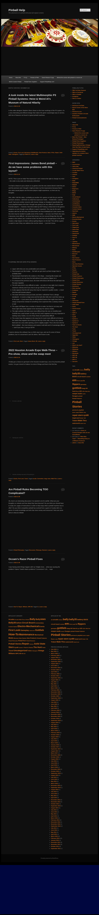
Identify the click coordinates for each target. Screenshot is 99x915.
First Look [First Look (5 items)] (80, 380)
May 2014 (54, 795)
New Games (75, 258)
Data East (75, 211)
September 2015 (56, 773)
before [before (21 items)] (19, 623)
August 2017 (54, 751)
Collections (75, 199)
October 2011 (55, 846)
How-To (16, 606)
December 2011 (55, 842)
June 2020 (54, 704)
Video (74, 337)
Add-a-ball (75, 166)
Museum (74, 253)
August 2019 (54, 722)
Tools (74, 329)
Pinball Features (77, 276)
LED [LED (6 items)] (80, 391)
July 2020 (54, 702)
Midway (74, 247)
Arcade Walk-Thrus (78, 170)
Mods (74, 249)
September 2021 (56, 678)
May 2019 (54, 726)
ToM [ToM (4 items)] (85, 418)
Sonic (74, 306)
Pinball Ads (75, 274)
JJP (73, 239)
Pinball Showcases (78, 143)
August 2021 (54, 680)
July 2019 (54, 724)
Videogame (15, 154)
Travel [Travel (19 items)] (11, 651)
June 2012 (54, 830)
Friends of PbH (34, 77)
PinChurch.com (77, 111)
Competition (76, 203)
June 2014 (54, 793)
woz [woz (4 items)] (85, 423)
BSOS (74, 193)
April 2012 (54, 834)
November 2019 (55, 716)
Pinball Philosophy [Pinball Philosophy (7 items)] (13, 640)
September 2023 (56, 661)
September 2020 (56, 698)
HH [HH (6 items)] (87, 388)
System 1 (75, 318)
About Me (18, 77)
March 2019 (54, 730)
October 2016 (55, 757)
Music (74, 255)
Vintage (74, 341)
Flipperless (75, 227)
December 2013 (55, 799)
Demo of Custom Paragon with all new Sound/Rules (81, 432)
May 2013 (54, 814)
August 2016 (54, 759)
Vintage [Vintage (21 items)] (41, 651)
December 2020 (55, 692)
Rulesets (44, 550)
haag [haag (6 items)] (83, 388)
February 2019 (55, 732)
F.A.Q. (25, 77)
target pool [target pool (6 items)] (76, 418)
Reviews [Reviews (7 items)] (31, 644)
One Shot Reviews (77, 264)
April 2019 (54, 728)
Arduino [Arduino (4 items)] (82, 370)
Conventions (76, 205)
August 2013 (54, 808)
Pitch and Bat (76, 288)
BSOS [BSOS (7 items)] (74, 376)
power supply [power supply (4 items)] (75, 412)
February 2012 (55, 838)
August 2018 (54, 736)
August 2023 (54, 663)
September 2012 (56, 826)
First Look (21, 152)
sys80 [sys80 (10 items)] (86, 415)
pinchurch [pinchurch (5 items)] (75, 410)
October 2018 (55, 734)
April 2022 (54, 671)
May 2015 (54, 781)
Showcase (75, 300)
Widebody (75, 349)
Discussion (32, 550)
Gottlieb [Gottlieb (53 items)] (39, 630)
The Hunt (75, 327)
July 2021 (54, 682)
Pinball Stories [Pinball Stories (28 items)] (15, 644)
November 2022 (55, 667)
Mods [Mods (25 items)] (11, 638)
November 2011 (55, 844)
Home (10, 77)
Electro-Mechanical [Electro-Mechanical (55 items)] (28, 626)
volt (73, 343)
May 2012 (54, 832)
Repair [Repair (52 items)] (25, 643)
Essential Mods (77, 219)
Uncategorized (76, 333)
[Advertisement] (49, 61)
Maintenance (76, 243)
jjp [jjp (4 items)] (78, 391)
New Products (43, 152)
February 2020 (55, 710)
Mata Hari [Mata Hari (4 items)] (87, 391)
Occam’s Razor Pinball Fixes (26, 559)
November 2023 (55, 659)
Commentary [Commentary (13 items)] (39, 623)
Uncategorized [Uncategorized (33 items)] (20, 650)
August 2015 (54, 775)
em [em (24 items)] (74, 380)
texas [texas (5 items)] (81, 418)
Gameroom (75, 233)
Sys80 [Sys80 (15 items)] (16, 647)
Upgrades (75, 335)
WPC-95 (74, 357)
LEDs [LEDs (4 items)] (83, 391)
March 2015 (54, 783)
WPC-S (74, 359)
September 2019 (56, 720)
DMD (73, 215)
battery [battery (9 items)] (83, 374)
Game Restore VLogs (48, 77)
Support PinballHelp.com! (47, 81)
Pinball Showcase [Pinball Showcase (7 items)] (30, 640)
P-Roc (53, 152)
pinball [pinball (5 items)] (80, 396)
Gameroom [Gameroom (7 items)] (32, 630)
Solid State (75, 304)
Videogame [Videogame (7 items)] (35, 650)
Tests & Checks (77, 325)
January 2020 (55, 712)
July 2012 (54, 828)
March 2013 (54, 818)
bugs (73, 195)
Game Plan (75, 229)
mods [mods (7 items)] (80, 393)
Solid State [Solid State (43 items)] (39, 644)
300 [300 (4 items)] (73, 370)
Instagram (75, 96)
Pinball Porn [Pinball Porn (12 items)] (22, 640)
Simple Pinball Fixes (78, 302)
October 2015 (55, 771)
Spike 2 (74, 312)
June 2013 (54, 812)
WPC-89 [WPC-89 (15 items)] (18, 653)
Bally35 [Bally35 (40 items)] (12, 622)
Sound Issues (76, 308)
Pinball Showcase (77, 282)
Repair (57, 152)
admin (74, 442)
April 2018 (54, 741)
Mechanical (27, 152)
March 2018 (54, 743)
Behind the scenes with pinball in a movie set (69, 77)
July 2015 (54, 777)
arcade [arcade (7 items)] (76, 370)
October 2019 (55, 718)
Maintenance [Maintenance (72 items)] (26, 634)
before (74, 186)
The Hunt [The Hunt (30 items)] (37, 647)
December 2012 (55, 822)
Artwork (74, 174)
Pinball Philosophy (19, 550)
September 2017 (56, 749)
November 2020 (55, 694)
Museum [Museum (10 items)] (16, 638)
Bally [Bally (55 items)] (32, 619)
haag (45, 478)
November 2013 (55, 801)
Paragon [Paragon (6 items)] (75, 396)
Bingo (74, 190)
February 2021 (55, 690)
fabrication (75, 223)
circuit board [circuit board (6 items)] (81, 376)
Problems (75, 290)
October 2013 (55, 803)
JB (36, 341)
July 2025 (54, 649)
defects (74, 213)
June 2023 (54, 665)
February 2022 (55, 673)
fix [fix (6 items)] (84, 380)
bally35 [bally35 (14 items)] (76, 373)
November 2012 (55, 824)
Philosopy (38, 550)
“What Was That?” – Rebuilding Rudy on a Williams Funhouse (81, 438)
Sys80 (74, 316)
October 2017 (55, 747)
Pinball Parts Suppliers (30, 81)
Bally (73, 180)
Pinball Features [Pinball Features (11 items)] (42, 638)
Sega (73, 298)
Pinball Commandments (79, 117)
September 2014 (56, 787)
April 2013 (54, 816)
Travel (26, 478)
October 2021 (55, 675)
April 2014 (54, 797)
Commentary (76, 201)
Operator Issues (77, 266)
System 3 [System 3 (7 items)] (21, 647)
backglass (75, 178)
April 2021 (54, 686)
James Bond (31, 341)
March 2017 (54, 753)
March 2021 (54, 688)
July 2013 (54, 810)
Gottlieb (74, 235)
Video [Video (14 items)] (30, 650)
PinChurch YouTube (78, 105)
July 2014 (54, 791)
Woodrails (75, 353)
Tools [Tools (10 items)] (43, 647)
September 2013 (56, 806)
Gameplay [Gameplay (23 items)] (24, 630)
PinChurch (75, 286)
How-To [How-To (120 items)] (14, 634)
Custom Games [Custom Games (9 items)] (13, 626)
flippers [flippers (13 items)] (76, 384)
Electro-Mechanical (78, 217)
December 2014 (55, 785)
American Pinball (77, 168)
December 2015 (55, 769)
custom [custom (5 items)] (88, 376)
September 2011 (56, 848)
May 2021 (54, 684)
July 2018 (54, 738)
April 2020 (54, 708)
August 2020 (54, 700)
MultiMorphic (34, 152)
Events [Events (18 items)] (42, 626)
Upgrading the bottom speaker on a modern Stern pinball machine (80, 153)
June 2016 (54, 763)
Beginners (75, 188)
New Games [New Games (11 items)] (22, 638)
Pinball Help (17, 10)
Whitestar (75, 347)
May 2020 (54, 706)
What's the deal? (77, 345)
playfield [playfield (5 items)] (81, 410)
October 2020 (55, 696)
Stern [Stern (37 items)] (11, 647)
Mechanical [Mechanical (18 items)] (39, 635)
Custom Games (77, 209)
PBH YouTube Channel (79, 90)
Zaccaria (74, 361)
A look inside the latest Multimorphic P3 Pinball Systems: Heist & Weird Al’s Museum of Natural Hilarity (32, 99)
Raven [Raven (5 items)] (81, 412)
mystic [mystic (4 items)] (84, 393)
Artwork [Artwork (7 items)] (27, 619)
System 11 (75, 321)
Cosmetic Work (76, 207)
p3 (24, 154)
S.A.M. (74, 296)
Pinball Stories (76, 284)
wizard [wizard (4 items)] (81, 423)
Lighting (74, 241)
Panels (74, 270)
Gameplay (75, 231)
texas (49, 478)
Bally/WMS (75, 182)
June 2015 (54, 779)
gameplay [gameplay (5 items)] (83, 384)
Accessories (76, 164)
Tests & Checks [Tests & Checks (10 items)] (28, 647)
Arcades (74, 172)
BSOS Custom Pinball (15, 81)
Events (15, 152)
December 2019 (55, 714)
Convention (40, 478)
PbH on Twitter (76, 98)
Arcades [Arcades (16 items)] (12, 619)
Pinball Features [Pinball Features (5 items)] (77, 398)
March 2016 (54, 767)
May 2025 (54, 651)
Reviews (74, 294)
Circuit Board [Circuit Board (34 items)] (28, 623)
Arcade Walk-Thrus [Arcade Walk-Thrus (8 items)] (20, 619)
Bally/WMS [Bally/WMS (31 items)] (41, 619)
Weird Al (27, 154)
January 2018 (55, 745)
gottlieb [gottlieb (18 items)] (76, 388)
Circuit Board (76, 197)
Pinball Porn (76, 280)
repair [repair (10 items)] (75, 415)
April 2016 (54, 765)
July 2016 (54, 761)
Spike (74, 310)
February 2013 (55, 820)
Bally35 (74, 184)
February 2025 (55, 655)
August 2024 (54, 657)
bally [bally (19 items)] (87, 369)
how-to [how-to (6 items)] (74, 391)
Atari (73, 176)
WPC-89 (30, 606)
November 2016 (55, 755)
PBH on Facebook (77, 92)
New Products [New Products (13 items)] (31, 638)
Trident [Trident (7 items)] (74, 420)
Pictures (74, 272)
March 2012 (54, 836)
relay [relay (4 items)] (84, 412)
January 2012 (55, 840)
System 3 (75, 323)
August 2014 (54, 789)
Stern (21, 341)
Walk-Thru (54, 478)
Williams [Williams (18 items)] (12, 653)
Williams (25, 606)
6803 (73, 162)
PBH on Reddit (76, 94)
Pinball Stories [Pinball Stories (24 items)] (61, 634)
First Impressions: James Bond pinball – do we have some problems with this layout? (33, 167)
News (49, 152)
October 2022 (55, 669)
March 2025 (54, 653)
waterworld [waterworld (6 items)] (76, 423)
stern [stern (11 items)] (80, 415)
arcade (35, 478)
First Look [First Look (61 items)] (14, 630)
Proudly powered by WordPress (49, 858)
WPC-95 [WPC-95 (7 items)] (23, 653)
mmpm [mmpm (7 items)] (74, 393)
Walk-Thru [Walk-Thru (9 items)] (82, 421)
